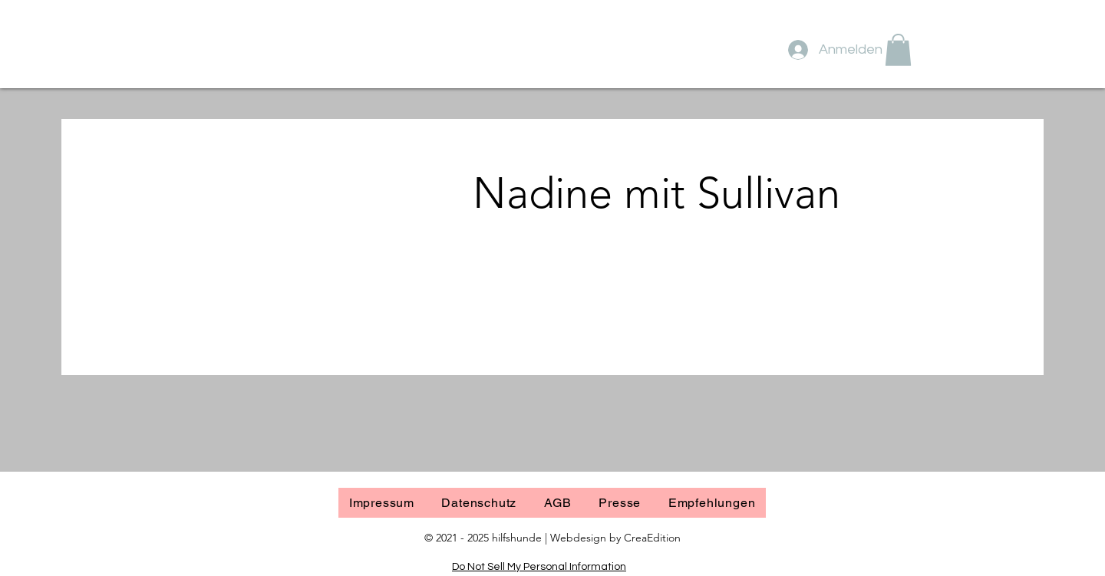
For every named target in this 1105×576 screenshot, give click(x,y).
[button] (898, 50)
